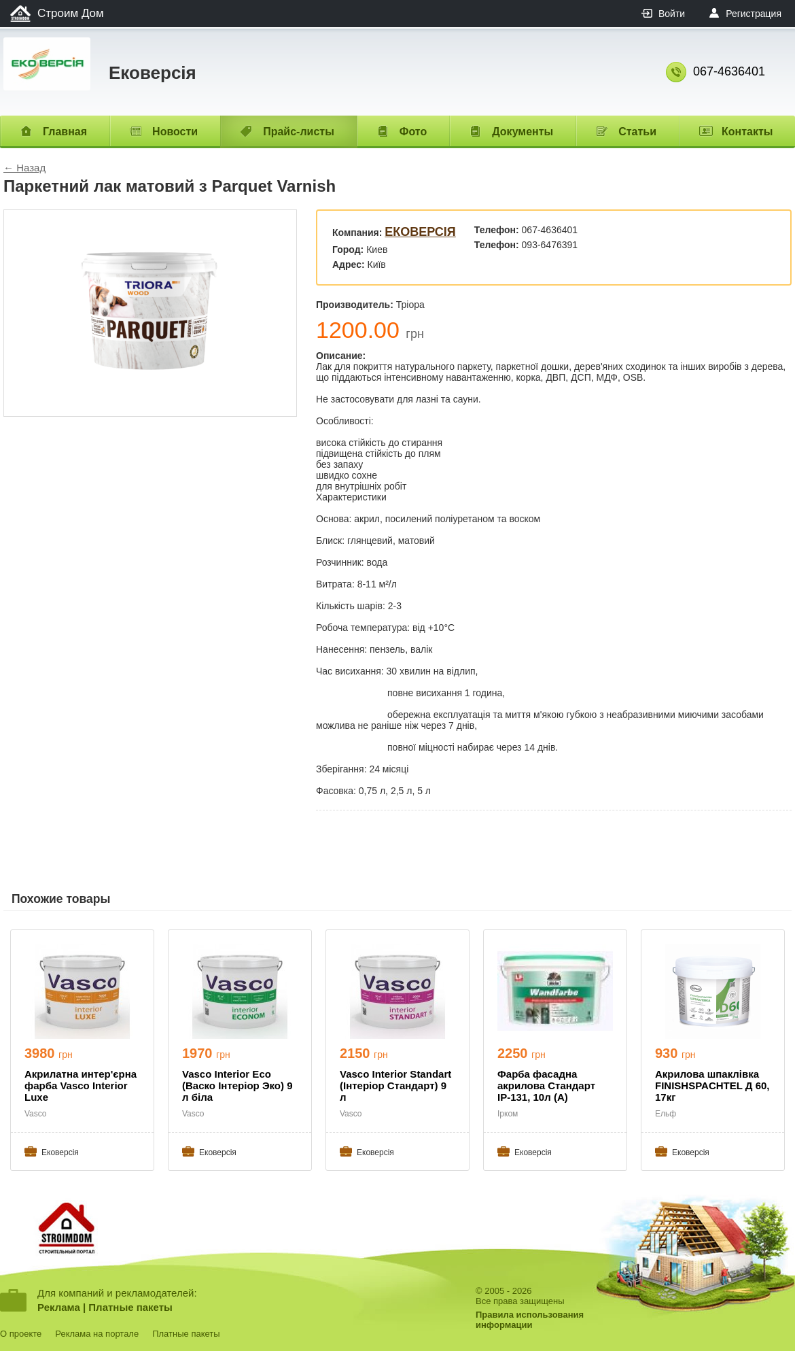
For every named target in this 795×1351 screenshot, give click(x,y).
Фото (413, 131)
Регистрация (753, 13)
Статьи (637, 131)
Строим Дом (70, 13)
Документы (522, 131)
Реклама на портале (97, 1334)
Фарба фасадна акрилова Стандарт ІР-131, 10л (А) (546, 1085)
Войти (671, 13)
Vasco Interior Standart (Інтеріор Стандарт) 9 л (395, 1085)
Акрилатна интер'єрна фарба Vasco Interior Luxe (80, 1085)
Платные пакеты (130, 1307)
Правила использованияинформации (530, 1320)
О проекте (20, 1334)
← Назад (24, 167)
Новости (175, 131)
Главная (65, 131)
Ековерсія (420, 232)
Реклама (58, 1307)
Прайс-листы (298, 131)
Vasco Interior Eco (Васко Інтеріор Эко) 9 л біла (237, 1085)
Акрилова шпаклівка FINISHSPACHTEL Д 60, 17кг (712, 1085)
